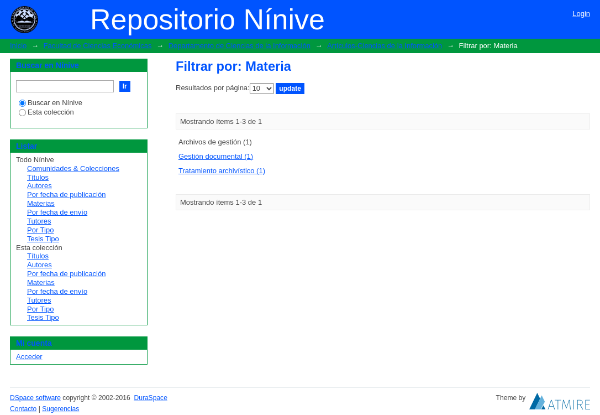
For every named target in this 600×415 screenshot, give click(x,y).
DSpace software (35, 398)
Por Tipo (40, 230)
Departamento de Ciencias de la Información (239, 46)
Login (581, 13)
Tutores (39, 221)
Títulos (38, 177)
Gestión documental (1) (215, 156)
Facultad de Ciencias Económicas (98, 46)
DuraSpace (150, 398)
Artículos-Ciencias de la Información (384, 46)
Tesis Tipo (43, 239)
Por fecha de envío (57, 212)
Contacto (23, 409)
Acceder (29, 356)
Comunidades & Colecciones (73, 168)
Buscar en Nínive (50, 102)
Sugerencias (60, 409)
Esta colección (46, 112)
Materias (41, 203)
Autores (39, 185)
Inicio (18, 46)
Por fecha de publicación (66, 194)
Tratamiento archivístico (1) (221, 171)
